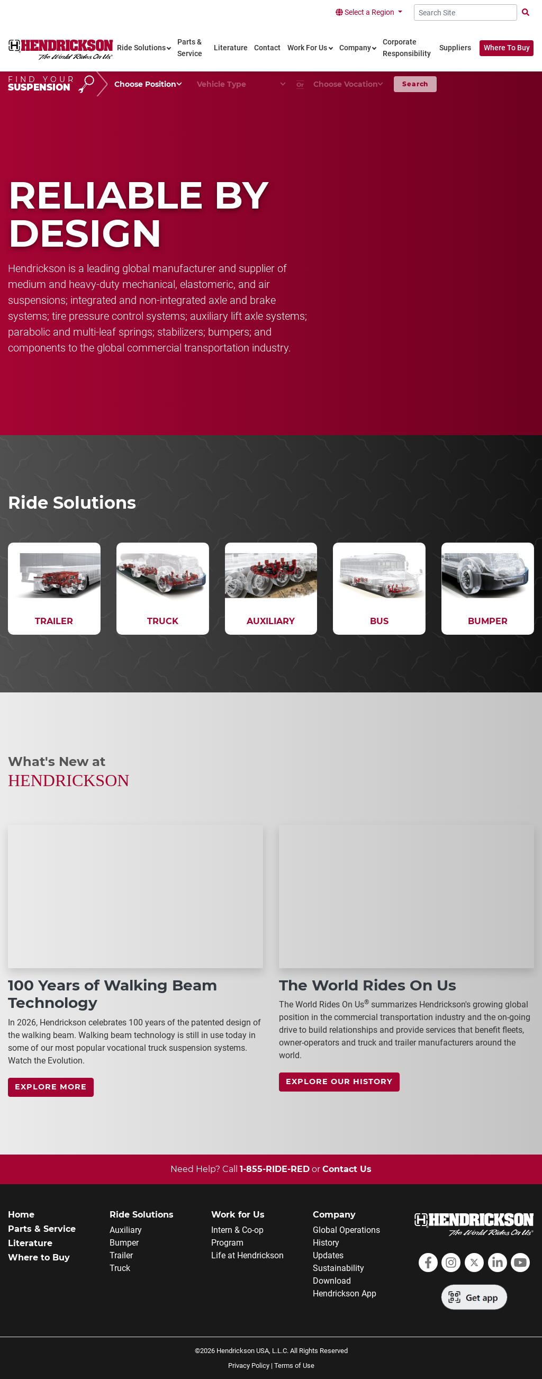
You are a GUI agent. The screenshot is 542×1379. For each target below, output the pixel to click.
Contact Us (347, 1169)
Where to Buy (39, 1257)
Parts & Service (42, 1229)
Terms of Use (294, 1365)
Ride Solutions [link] (141, 47)
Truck (120, 1268)
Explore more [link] (51, 1087)
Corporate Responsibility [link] (407, 48)
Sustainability (338, 1268)
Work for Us (238, 1215)
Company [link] (355, 47)
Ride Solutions (142, 1215)
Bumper (124, 1243)
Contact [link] (267, 47)
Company (334, 1215)
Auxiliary (126, 1230)
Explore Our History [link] (339, 1081)
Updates (328, 1255)
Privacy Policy (248, 1365)
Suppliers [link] (455, 47)
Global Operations (346, 1230)
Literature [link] (231, 47)
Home (21, 1215)
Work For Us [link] (307, 47)
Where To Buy (507, 47)
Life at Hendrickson (247, 1255)
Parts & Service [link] (189, 48)
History (326, 1243)
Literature (30, 1243)
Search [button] (415, 84)
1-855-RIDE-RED (275, 1169)
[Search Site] (465, 12)
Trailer (121, 1255)
